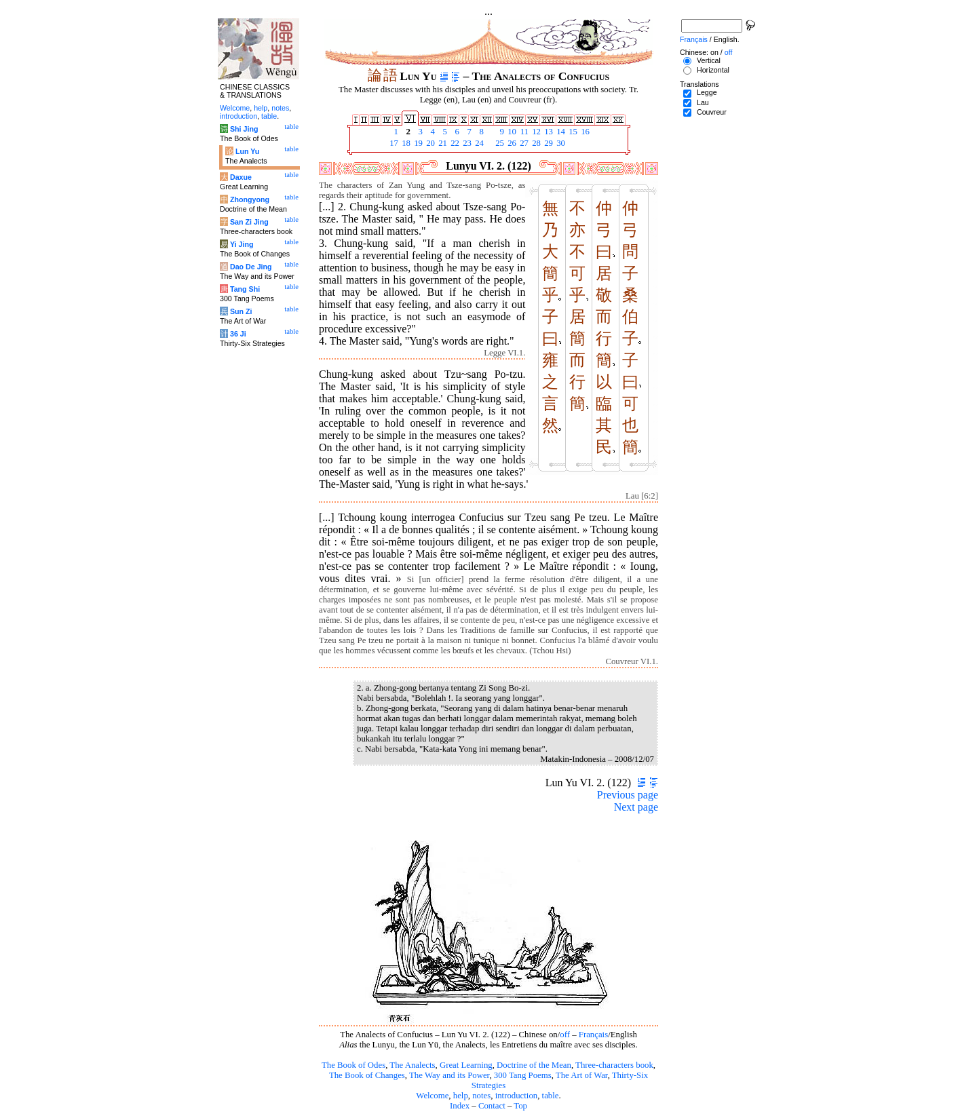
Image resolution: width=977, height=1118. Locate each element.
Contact (491, 1106)
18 (405, 143)
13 (547, 131)
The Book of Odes (353, 1065)
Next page (636, 807)
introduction (516, 1095)
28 (535, 143)
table (550, 1095)
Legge (707, 92)
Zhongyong (249, 199)
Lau (703, 102)
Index (460, 1106)
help (460, 1095)
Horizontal (713, 70)
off (565, 1034)
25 (498, 143)
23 (466, 143)
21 (441, 143)
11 (523, 131)
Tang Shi (245, 289)
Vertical (709, 60)
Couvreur (712, 112)
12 (535, 131)
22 (453, 143)
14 (559, 131)
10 (510, 131)
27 (523, 143)
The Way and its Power (449, 1075)
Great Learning (466, 1065)
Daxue (241, 177)
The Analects (412, 1065)
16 (584, 131)
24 (478, 143)
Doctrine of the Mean (534, 1065)
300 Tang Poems (523, 1075)
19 (417, 143)
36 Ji (238, 334)
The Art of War (582, 1075)
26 (510, 143)
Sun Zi (241, 311)
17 (392, 143)
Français (593, 1034)
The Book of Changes (367, 1075)
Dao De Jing (251, 267)
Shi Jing (244, 129)
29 (547, 143)
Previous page (627, 795)
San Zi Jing (249, 222)
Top (520, 1106)
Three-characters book (614, 1065)
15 (572, 131)
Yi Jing (242, 244)
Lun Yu (247, 151)
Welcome (432, 1095)
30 (559, 143)
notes (481, 1095)
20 (429, 143)
